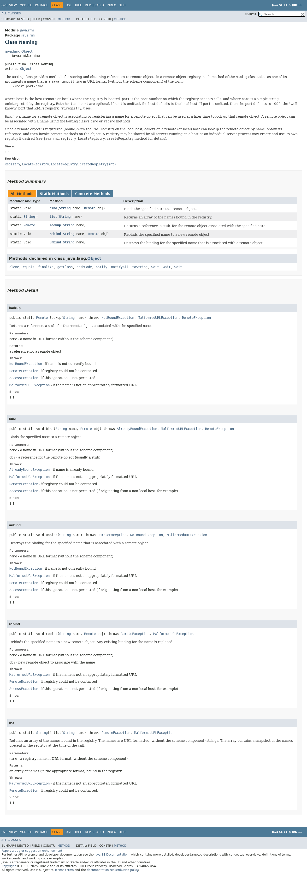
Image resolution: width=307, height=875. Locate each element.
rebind (55, 234)
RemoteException (196, 318)
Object (26, 69)
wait (155, 267)
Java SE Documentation (111, 854)
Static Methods (54, 194)
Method (64, 19)
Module (26, 5)
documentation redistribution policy (112, 870)
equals (28, 267)
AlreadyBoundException (137, 429)
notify (101, 267)
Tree (78, 5)
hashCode (84, 267)
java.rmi (27, 30)
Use (69, 5)
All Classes (11, 13)
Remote (89, 208)
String (65, 208)
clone (14, 267)
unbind (55, 242)
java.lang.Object (18, 51)
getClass (65, 267)
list (53, 216)
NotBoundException (117, 318)
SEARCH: (250, 14)
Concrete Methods (92, 194)
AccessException (23, 378)
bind (53, 208)
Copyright (9, 866)
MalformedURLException (158, 318)
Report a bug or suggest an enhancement (32, 850)
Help (122, 5)
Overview (9, 5)
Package (41, 5)
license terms (64, 870)
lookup (55, 225)
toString (140, 267)
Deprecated (94, 5)
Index (111, 5)
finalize (45, 267)
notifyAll (119, 267)
